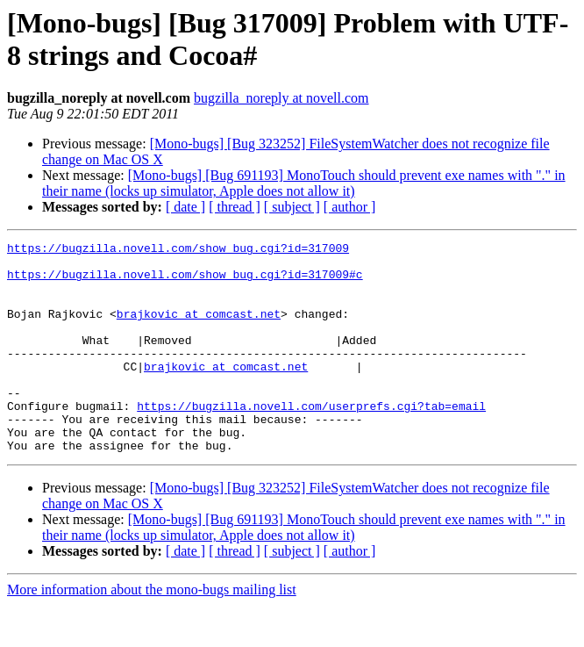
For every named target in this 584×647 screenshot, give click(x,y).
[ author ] (350, 206)
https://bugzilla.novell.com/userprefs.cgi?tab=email (311, 440)
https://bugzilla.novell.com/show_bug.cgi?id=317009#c (185, 282)
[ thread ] (234, 206)
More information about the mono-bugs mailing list (151, 631)
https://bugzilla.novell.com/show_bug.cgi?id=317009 (178, 250)
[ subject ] (292, 206)
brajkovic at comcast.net (199, 329)
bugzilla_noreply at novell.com (281, 97)
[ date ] (185, 206)
